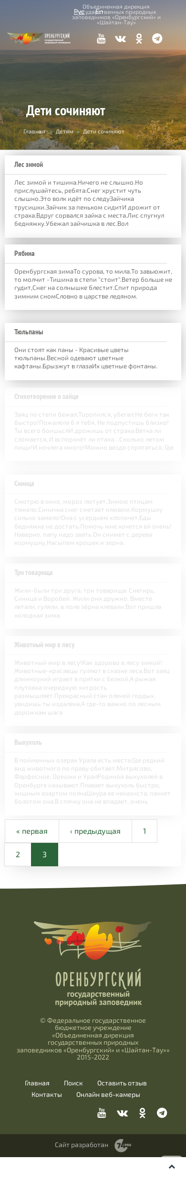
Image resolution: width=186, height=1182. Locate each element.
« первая (32, 855)
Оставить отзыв (122, 1108)
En (99, 11)
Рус (79, 11)
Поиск (73, 1108)
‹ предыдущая (95, 855)
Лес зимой (28, 164)
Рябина (24, 253)
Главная (34, 131)
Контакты (46, 1119)
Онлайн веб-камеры (108, 1119)
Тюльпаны (28, 333)
